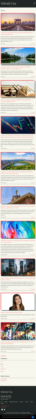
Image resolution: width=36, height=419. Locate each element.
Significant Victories (13, 401)
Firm (2, 401)
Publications (3, 369)
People (6, 401)
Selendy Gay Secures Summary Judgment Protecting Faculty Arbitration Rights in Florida (16, 100)
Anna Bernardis (4, 379)
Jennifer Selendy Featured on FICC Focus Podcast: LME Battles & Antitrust (18, 279)
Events (2, 366)
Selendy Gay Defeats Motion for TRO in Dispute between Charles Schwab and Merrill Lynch (17, 342)
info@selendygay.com (5, 405)
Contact (2, 403)
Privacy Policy (23, 412)
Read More (33, 43)
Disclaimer (28, 412)
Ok (32, 417)
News (2, 364)
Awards (2, 371)
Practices (21, 401)
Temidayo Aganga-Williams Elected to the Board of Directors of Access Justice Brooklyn (16, 33)
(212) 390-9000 (3, 407)
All (1, 361)
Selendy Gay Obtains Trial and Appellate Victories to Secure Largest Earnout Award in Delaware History (17, 207)
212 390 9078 (3, 380)
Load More (3, 355)
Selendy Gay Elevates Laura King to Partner (11, 312)
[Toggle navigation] (34, 3)
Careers (27, 401)
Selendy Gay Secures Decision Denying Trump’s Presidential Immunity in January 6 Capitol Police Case (16, 68)
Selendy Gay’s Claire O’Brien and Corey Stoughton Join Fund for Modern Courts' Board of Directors (17, 172)
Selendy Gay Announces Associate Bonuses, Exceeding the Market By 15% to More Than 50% (18, 241)
